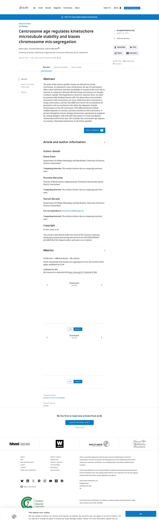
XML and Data (55, 470)
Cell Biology (23, 26)
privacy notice (34, 510)
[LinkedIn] (27, 482)
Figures (61, 67)
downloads (128, 61)
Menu (34, 8)
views (117, 61)
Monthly (78, 329)
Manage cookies (35, 516)
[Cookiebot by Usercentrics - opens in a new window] (14, 515)
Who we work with (27, 462)
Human (46, 406)
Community (67, 8)
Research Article (25, 24)
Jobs (21, 460)
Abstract (24, 79)
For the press (55, 465)
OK (141, 502)
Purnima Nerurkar (36, 48)
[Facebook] (62, 482)
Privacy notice (79, 428)
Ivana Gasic (23, 48)
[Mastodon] (39, 482)
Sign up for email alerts (79, 422)
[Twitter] (33, 482)
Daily (70, 329)
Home (40, 8)
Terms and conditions (28, 470)
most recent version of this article (84, 17)
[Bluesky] (22, 482)
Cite (134, 47)
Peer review (76, 67)
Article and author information (27, 85)
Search (106, 8)
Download (121, 47)
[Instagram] (44, 482)
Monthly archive (56, 462)
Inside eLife (54, 460)
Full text (46, 67)
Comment (134, 54)
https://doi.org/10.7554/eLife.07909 (43, 58)
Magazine (57, 8)
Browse (48, 8)
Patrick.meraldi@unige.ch (73, 211)
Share (119, 53)
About (77, 8)
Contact (23, 467)
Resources (54, 467)
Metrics (23, 92)
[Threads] (56, 482)
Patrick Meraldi (51, 48)
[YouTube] (50, 482)
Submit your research (132, 8)
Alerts (116, 8)
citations (117, 64)
